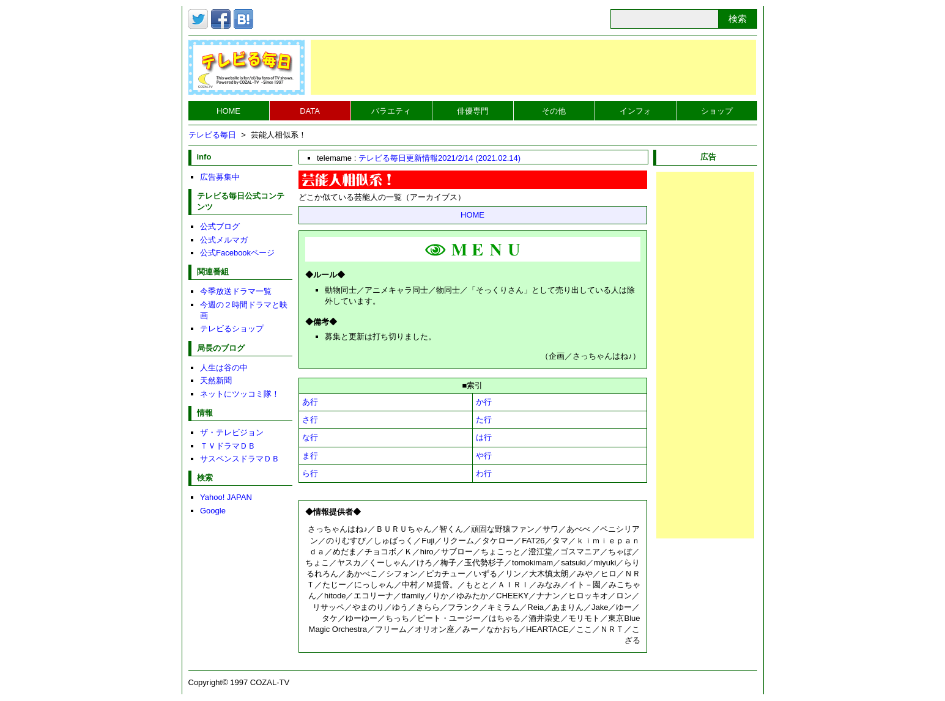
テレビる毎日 (212, 134)
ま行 (310, 455)
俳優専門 (473, 111)
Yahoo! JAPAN (226, 497)
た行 (484, 419)
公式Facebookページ (237, 252)
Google (213, 510)
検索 (737, 18)
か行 (484, 401)
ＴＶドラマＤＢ (228, 445)
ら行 (310, 473)
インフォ (635, 111)
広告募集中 (220, 177)
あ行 (310, 401)
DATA (310, 111)
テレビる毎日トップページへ (246, 67)
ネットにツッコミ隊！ (240, 393)
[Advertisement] (533, 67)
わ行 (484, 473)
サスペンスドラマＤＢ (240, 458)
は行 (484, 437)
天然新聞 (216, 380)
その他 (554, 111)
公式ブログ (220, 226)
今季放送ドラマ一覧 (236, 291)
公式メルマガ (224, 239)
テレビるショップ (232, 328)
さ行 (310, 419)
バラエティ (391, 111)
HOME (228, 111)
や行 (484, 455)
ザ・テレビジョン (232, 432)
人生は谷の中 (224, 367)
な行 (310, 437)
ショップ (717, 111)
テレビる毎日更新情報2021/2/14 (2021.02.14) (439, 158)
